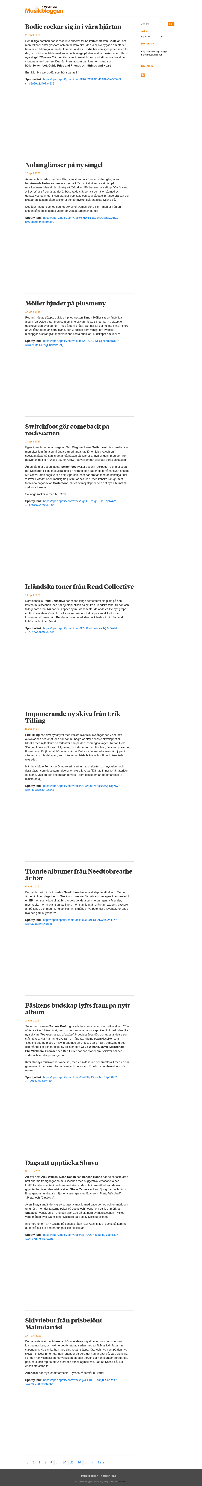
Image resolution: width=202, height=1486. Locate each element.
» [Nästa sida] (92, 1462)
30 (79, 1462)
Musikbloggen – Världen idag (98, 1475)
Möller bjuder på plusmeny (65, 303)
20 (71, 1462)
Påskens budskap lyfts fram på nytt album (77, 1008)
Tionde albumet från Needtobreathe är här (78, 874)
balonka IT (123, 1482)
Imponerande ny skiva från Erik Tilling (72, 717)
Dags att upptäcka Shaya (61, 1163)
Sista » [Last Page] (102, 1462)
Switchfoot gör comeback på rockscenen (67, 429)
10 (64, 1462)
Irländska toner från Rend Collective (79, 586)
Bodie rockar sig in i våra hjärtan (73, 26)
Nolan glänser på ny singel (64, 165)
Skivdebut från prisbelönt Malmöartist (63, 1323)
